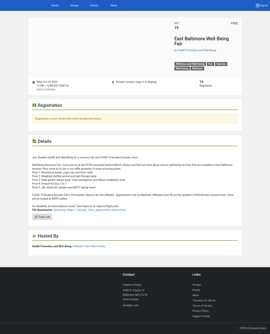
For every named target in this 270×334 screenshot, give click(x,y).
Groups (74, 5)
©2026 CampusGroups (252, 328)
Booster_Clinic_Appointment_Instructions (102, 209)
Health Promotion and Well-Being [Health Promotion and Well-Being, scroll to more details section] (197, 50)
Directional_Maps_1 (64, 209)
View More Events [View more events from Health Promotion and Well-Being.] (95, 246)
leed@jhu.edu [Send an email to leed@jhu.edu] (131, 305)
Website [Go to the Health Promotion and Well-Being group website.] (78, 246)
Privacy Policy (200, 310)
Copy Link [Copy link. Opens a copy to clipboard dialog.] (42, 216)
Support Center (201, 316)
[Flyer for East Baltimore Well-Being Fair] (135, 151)
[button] (262, 5)
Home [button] (54, 5)
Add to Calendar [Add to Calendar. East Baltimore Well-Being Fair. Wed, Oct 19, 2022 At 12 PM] (46, 89)
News (114, 5)
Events (94, 5)
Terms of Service (202, 305)
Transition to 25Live (203, 300)
